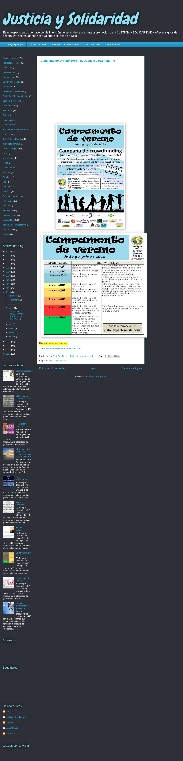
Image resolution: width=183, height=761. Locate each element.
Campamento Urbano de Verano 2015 (62, 348)
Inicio (93, 368)
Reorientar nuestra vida (21, 425)
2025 (8, 251)
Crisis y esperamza (12, 82)
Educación (8, 110)
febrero (12, 332)
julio (11, 304)
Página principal (15, 44)
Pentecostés (8, 186)
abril (11, 324)
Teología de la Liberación (14, 225)
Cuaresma (7, 86)
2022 (8, 263)
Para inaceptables (22, 478)
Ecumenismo (9, 105)
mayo (11, 308)
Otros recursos (113, 44)
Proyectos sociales (11, 196)
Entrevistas (8, 115)
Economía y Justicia (12, 101)
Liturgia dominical (38, 44)
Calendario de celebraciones (65, 44)
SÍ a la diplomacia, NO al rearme (23, 606)
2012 (8, 349)
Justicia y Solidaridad (70, 19)
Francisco (7, 134)
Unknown (10, 733)
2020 (8, 272)
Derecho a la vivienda (13, 91)
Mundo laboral (9, 167)
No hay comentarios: (86, 356)
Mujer (5, 163)
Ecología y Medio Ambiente (15, 96)
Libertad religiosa (11, 148)
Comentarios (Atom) (97, 376)
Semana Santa (10, 215)
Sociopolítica (9, 220)
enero (11, 336)
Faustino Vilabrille (11, 124)
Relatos (6, 205)
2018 (8, 280)
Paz (4, 182)
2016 (8, 288)
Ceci (8, 711)
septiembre (14, 300)
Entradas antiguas (132, 368)
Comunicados (9, 77)
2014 (8, 341)
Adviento (7, 67)
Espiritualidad (9, 120)
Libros (5, 153)
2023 (8, 259)
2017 (8, 284)
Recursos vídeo (92, 44)
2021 (8, 268)
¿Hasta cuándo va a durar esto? (23, 397)
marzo (12, 328)
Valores (6, 234)
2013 (8, 345)
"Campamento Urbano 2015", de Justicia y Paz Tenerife (77, 60)
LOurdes (10, 722)
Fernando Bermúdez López (15, 129)
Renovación (8, 210)
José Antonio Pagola (12, 139)
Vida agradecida (23, 371)
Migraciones (8, 158)
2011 (8, 354)
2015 (8, 292)
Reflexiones (8, 201)
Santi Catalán (12, 728)
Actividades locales (58, 360)
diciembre (13, 296)
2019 (8, 276)
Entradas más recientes (52, 368)
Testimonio (8, 229)
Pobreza (6, 191)
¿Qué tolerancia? (21, 503)
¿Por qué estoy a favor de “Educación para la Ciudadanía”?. (23, 453)
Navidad (6, 172)
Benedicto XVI (9, 72)
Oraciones (7, 177)
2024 (8, 255)
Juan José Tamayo (11, 144)
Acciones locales (10, 58)
